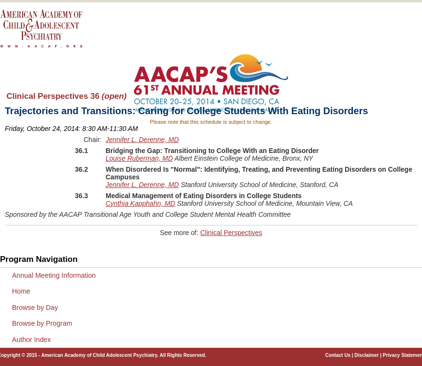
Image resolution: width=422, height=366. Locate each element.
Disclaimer (366, 355)
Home (21, 291)
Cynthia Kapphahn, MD (140, 203)
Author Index (31, 339)
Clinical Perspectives (231, 232)
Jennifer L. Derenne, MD (142, 139)
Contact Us (337, 355)
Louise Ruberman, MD (139, 158)
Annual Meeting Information (54, 275)
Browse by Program (42, 323)
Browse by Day (35, 307)
